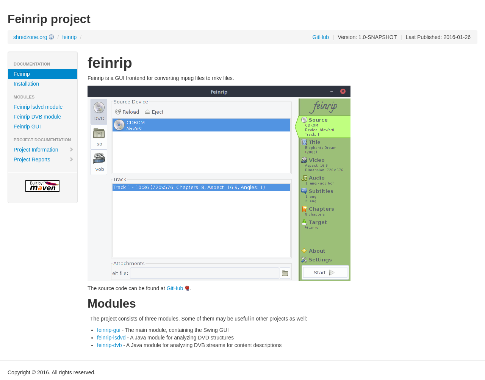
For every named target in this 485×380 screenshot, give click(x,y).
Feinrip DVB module (37, 117)
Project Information (44, 150)
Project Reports (44, 159)
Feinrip (22, 74)
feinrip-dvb (109, 345)
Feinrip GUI (27, 127)
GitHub (321, 37)
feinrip (69, 37)
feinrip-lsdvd (111, 338)
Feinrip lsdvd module (38, 107)
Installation (26, 84)
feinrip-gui (108, 330)
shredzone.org (30, 37)
